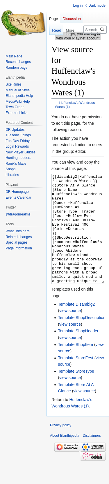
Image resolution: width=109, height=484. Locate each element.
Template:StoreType (76, 393)
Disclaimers (92, 457)
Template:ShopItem (75, 366)
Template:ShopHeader (78, 352)
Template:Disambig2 (76, 326)
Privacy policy (60, 447)
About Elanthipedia (64, 457)
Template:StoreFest (75, 379)
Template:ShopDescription (81, 339)
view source (70, 332)
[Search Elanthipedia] (95, 30)
